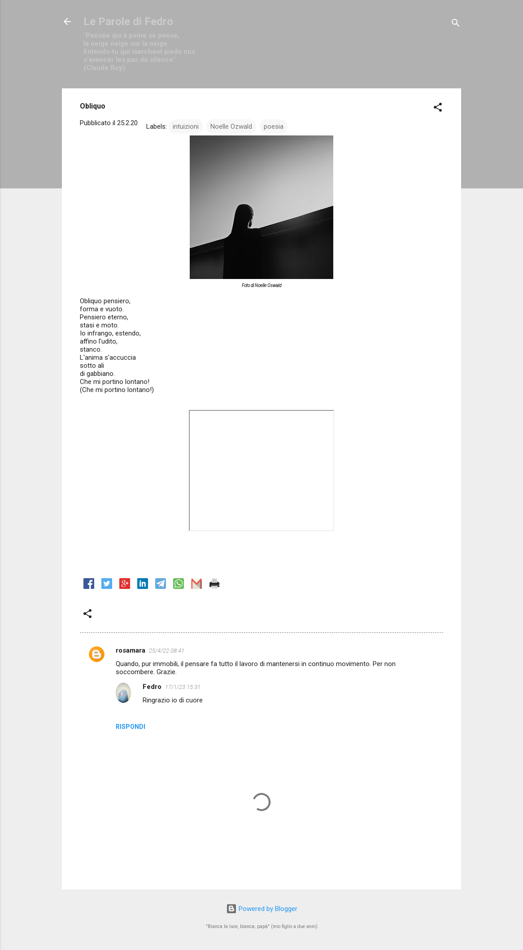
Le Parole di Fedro (128, 21)
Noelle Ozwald (231, 126)
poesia (273, 126)
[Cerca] (455, 24)
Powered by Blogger (261, 909)
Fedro (152, 687)
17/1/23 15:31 (182, 687)
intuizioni (186, 126)
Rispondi (130, 726)
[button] (437, 109)
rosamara (130, 650)
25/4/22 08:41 (166, 650)
